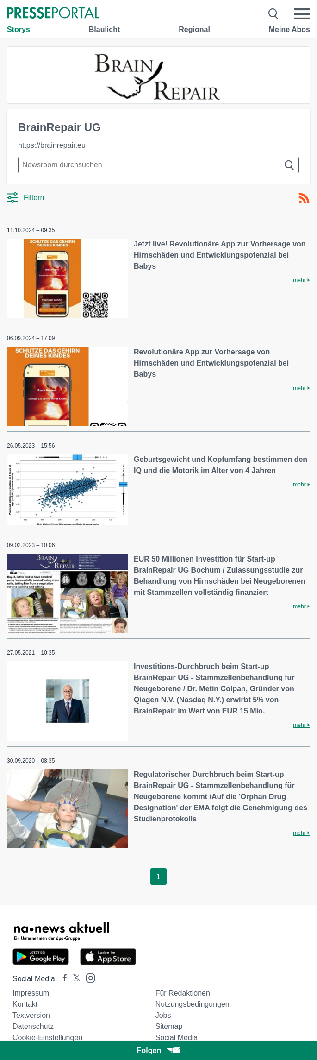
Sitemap (169, 1026)
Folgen (158, 1050)
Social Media (176, 1037)
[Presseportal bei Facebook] (62, 979)
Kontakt (24, 1004)
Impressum (30, 993)
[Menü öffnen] (301, 13)
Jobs (163, 1015)
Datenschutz (33, 1026)
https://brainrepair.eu (52, 145)
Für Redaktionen (182, 993)
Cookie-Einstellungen (47, 1037)
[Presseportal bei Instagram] (88, 977)
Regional (194, 29)
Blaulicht (104, 29)
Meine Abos (289, 29)
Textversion (31, 1015)
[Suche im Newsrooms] (158, 165)
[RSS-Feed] (304, 198)
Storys (18, 29)
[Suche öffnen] (274, 13)
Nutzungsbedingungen (192, 1004)
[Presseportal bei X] (74, 979)
